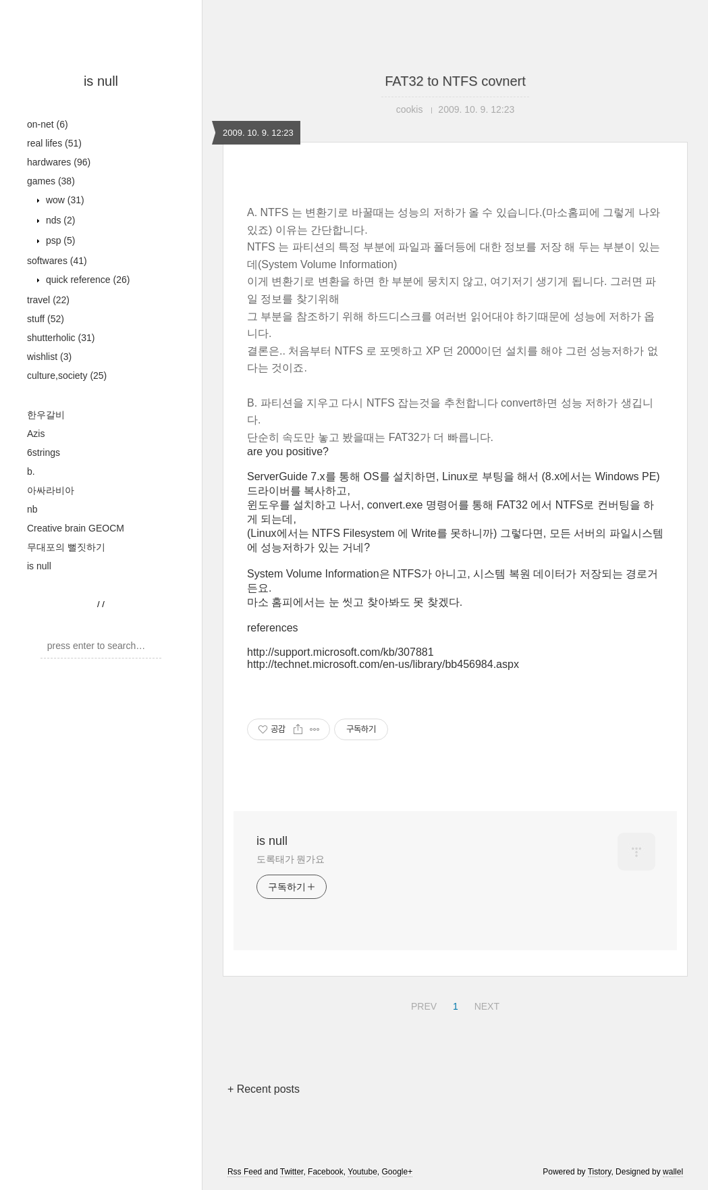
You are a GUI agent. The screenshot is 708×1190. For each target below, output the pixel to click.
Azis (36, 433)
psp (59, 240)
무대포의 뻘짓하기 (66, 547)
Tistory (599, 1171)
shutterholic (60, 337)
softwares (57, 260)
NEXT (485, 1004)
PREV (422, 1004)
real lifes (54, 143)
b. (31, 471)
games (51, 181)
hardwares (58, 162)
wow (63, 200)
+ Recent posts (263, 1089)
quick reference (86, 279)
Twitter (292, 1171)
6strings (43, 452)
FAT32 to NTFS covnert (455, 81)
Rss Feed (244, 1171)
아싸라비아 (50, 490)
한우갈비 (46, 414)
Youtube (362, 1171)
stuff (45, 318)
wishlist (49, 356)
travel (48, 299)
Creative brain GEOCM (75, 528)
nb (32, 509)
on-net (47, 124)
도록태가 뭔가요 (290, 859)
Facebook (326, 1171)
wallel (673, 1171)
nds (59, 220)
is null (101, 81)
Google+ (397, 1171)
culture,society (67, 375)
